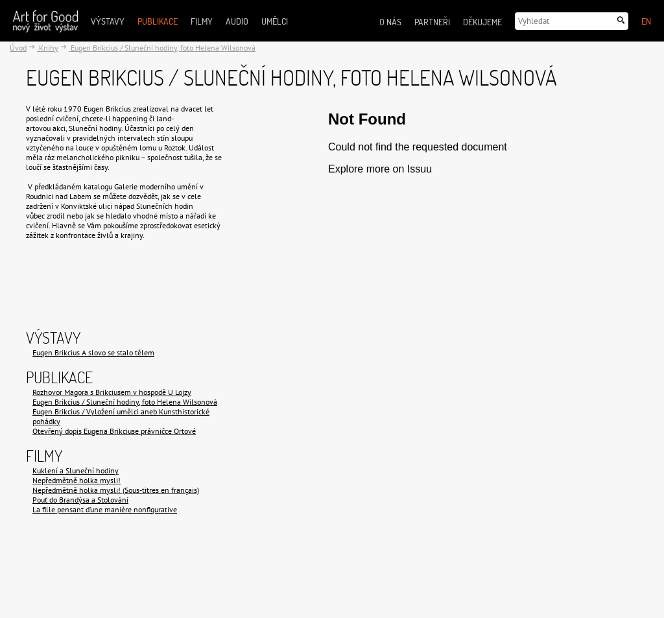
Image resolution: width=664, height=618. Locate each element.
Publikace (157, 21)
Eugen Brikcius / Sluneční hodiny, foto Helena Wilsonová (162, 48)
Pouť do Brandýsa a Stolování (80, 500)
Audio (237, 21)
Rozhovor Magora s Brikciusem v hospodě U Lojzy (111, 392)
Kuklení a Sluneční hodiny (75, 470)
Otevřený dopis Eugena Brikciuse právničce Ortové (114, 431)
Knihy (47, 48)
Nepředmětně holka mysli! (76, 480)
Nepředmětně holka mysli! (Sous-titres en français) (115, 490)
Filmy (202, 21)
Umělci (274, 21)
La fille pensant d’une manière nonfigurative (104, 509)
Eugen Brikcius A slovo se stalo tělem (93, 352)
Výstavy (107, 21)
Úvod (18, 48)
